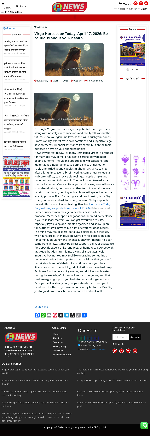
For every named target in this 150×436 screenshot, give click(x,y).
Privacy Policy (59, 346)
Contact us (58, 342)
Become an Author (62, 354)
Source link (41, 307)
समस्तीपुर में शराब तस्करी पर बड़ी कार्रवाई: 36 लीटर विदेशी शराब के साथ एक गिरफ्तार (16, 45)
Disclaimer (58, 350)
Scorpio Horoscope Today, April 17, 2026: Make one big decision (112, 380)
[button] (17, 6)
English (13, 28)
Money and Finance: (65, 239)
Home (56, 334)
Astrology (42, 26)
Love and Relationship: (59, 180)
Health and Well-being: (57, 263)
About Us (57, 338)
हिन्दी (5, 28)
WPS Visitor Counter (97, 349)
